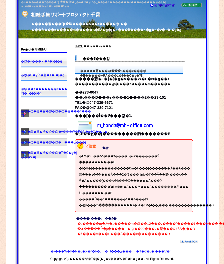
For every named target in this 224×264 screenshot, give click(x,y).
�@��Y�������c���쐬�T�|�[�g (44, 91)
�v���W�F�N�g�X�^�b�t (76, 251)
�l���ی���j (118, 251)
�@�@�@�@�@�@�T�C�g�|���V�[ (44, 155)
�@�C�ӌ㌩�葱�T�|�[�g (42, 75)
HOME (79, 45)
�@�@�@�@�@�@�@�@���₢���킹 (44, 113)
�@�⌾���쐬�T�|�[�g (41, 61)
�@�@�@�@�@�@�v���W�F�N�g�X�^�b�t (44, 132)
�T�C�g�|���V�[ (153, 251)
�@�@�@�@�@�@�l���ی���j (44, 142)
